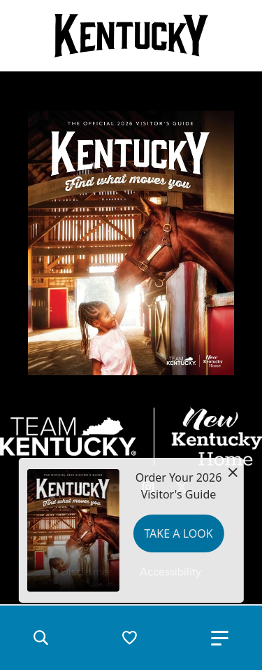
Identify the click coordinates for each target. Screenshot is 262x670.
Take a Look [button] (178, 533)
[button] (40, 638)
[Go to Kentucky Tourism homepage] (131, 35)
